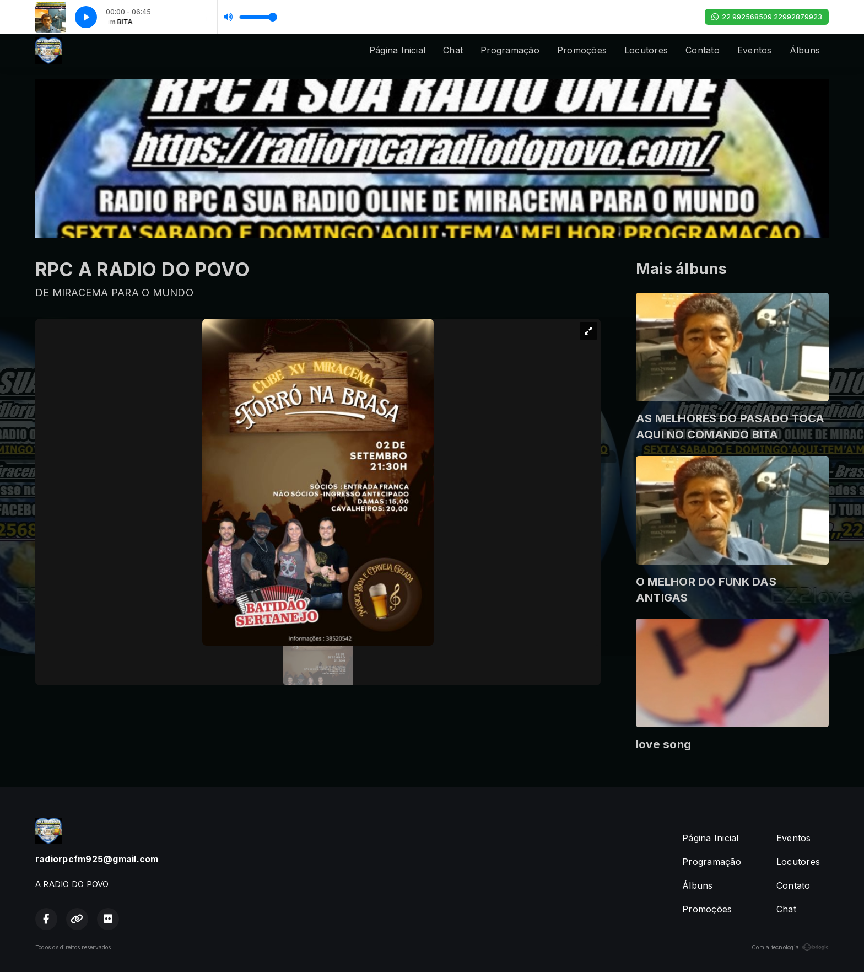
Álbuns (805, 50)
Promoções (582, 50)
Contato (702, 50)
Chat (453, 50)
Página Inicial (397, 50)
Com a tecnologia (790, 947)
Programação (509, 50)
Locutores (646, 50)
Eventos (754, 50)
